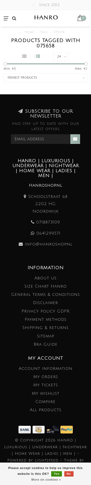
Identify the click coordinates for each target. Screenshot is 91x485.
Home (29, 32)
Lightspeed (46, 460)
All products (45, 410)
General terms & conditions (45, 294)
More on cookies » (46, 479)
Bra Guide (46, 344)
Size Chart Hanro (45, 286)
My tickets (45, 385)
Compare (45, 401)
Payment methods (45, 319)
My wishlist (45, 393)
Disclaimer (45, 302)
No (69, 474)
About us (45, 278)
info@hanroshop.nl (49, 244)
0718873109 (48, 222)
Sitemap (45, 336)
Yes (56, 474)
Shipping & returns (45, 327)
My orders (45, 376)
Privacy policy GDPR (46, 311)
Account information (46, 368)
